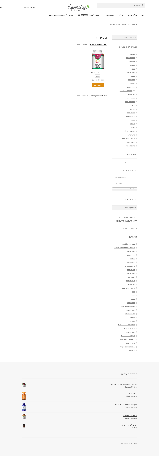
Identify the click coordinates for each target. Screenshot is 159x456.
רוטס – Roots (130, 310)
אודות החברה (109, 15)
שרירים (132, 83)
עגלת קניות (132, 15)
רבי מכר (132, 109)
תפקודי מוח (131, 142)
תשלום (121, 15)
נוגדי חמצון (131, 95)
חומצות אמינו (130, 117)
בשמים (133, 128)
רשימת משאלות (130, 314)
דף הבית (132, 317)
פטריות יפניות (130, 58)
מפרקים (132, 54)
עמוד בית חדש (130, 343)
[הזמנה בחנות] (98, 44)
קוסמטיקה (131, 61)
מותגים (132, 321)
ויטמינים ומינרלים (129, 131)
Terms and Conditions (127, 306)
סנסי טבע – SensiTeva (127, 340)
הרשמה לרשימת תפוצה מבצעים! (61, 15)
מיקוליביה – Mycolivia (128, 336)
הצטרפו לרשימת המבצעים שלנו (124, 248)
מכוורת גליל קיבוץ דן (128, 329)
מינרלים (132, 124)
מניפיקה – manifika (128, 244)
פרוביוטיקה (131, 135)
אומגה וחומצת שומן (128, 139)
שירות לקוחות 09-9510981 (89, 15)
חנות (143, 15)
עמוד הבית (131, 25)
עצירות (132, 65)
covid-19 (132, 351)
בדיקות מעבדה (130, 102)
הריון (133, 105)
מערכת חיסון (131, 72)
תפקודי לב (131, 80)
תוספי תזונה (131, 87)
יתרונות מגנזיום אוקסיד (127, 347)
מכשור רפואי (131, 98)
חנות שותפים (131, 303)
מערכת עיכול (131, 146)
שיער (133, 69)
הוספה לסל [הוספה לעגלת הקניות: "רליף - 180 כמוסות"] (97, 85)
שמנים (133, 76)
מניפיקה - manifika (126, 91)
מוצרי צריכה (131, 113)
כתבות (133, 120)
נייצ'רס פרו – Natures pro (126, 325)
